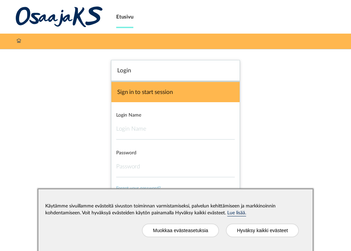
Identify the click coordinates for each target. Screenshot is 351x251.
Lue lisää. (236, 213)
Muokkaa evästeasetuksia (180, 230)
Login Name (128, 115)
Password (126, 153)
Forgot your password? (138, 188)
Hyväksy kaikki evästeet (262, 230)
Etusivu (124, 17)
